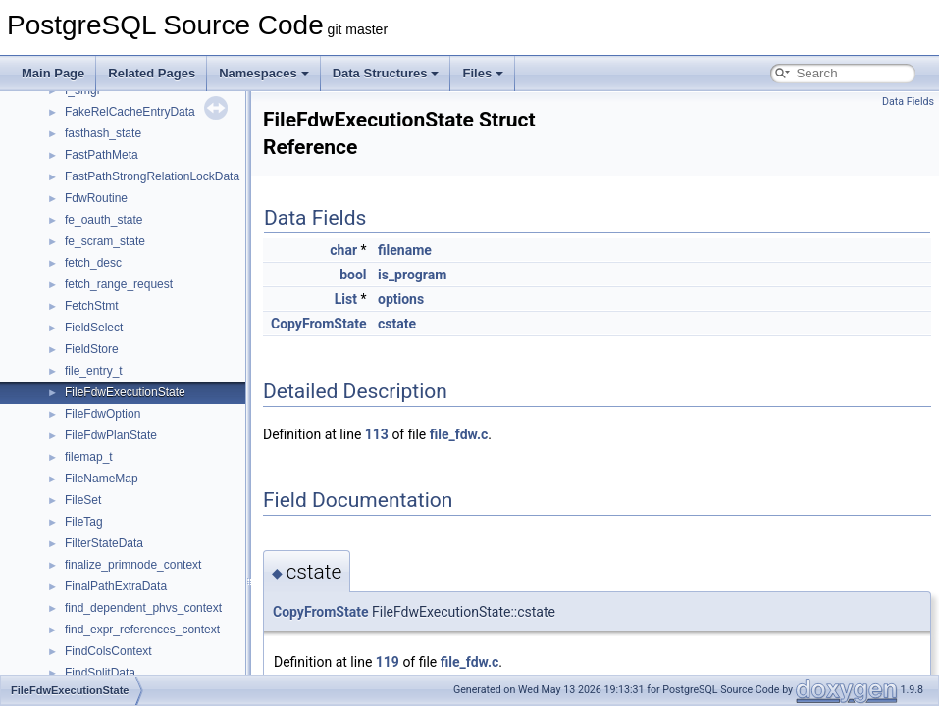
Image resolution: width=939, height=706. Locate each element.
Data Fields (908, 101)
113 (377, 434)
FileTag (84, 522)
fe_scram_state (105, 241)
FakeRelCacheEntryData (130, 112)
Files (482, 73)
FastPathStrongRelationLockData (152, 176)
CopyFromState (319, 323)
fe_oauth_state (103, 220)
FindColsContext (108, 651)
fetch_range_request (119, 284)
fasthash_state (103, 133)
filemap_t (89, 457)
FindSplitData (100, 673)
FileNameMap (101, 478)
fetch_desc (93, 263)
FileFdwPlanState (111, 435)
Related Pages (151, 73)
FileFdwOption (102, 414)
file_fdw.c (459, 434)
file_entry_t (94, 371)
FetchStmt (92, 306)
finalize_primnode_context (133, 565)
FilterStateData (104, 543)
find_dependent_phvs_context (143, 608)
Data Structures (386, 73)
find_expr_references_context (142, 629)
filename (405, 250)
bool (352, 274)
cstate (397, 323)
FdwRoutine (96, 198)
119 (387, 662)
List (346, 299)
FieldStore (92, 349)
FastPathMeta (101, 155)
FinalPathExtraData (116, 586)
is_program (412, 274)
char (343, 250)
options (401, 299)
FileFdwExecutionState (125, 392)
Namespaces (264, 73)
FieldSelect (94, 327)
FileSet (83, 500)
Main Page (53, 73)
